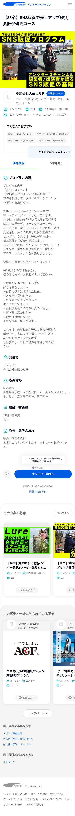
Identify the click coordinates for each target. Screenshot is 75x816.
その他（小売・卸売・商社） (18, 738)
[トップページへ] (37, 713)
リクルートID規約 (12, 804)
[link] (11, 624)
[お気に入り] (7, 474)
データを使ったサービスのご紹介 (21, 799)
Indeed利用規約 (34, 804)
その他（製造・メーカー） (17, 744)
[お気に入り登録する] (27, 590)
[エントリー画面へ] (43, 474)
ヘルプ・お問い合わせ (15, 794)
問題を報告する (37, 491)
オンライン (9, 762)
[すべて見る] (63, 513)
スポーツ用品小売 (12, 733)
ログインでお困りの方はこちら (47, 794)
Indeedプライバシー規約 (56, 799)
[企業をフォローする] (55, 93)
